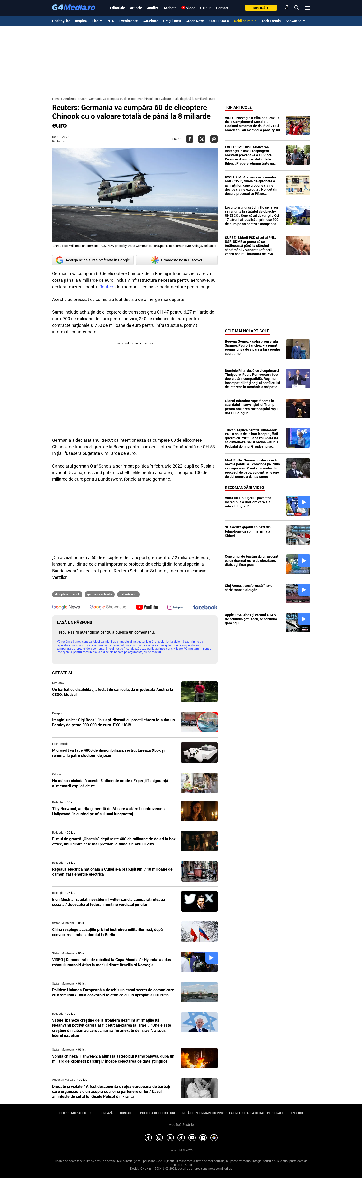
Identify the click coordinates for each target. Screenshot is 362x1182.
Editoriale (117, 8)
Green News (195, 21)
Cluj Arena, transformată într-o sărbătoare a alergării (248, 588)
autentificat (89, 632)
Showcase (293, 21)
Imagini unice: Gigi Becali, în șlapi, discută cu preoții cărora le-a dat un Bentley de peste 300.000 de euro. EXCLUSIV (113, 722)
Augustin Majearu (63, 1079)
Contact (222, 8)
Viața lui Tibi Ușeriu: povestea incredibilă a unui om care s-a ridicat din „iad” (248, 502)
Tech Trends (271, 21)
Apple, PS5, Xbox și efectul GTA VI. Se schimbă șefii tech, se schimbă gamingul (251, 619)
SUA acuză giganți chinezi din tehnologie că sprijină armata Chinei (248, 531)
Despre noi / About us (75, 1113)
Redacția (58, 141)
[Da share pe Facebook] (189, 139)
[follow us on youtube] (147, 607)
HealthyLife (61, 21)
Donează (261, 7)
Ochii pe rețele (245, 21)
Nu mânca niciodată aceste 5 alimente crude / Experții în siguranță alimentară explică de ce (110, 783)
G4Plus (205, 8)
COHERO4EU (219, 21)
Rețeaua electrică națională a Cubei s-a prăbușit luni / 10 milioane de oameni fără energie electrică (112, 872)
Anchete (170, 8)
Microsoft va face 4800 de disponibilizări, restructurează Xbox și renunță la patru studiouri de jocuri (108, 753)
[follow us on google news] (66, 607)
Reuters (106, 286)
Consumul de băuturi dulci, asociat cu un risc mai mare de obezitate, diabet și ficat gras (251, 560)
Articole (136, 8)
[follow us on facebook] (205, 607)
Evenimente (128, 21)
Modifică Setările (181, 1124)
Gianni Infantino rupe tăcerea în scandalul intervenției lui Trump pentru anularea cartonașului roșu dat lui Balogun (251, 407)
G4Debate (150, 21)
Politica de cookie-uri (157, 1113)
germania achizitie (99, 594)
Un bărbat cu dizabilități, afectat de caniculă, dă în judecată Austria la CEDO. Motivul (112, 692)
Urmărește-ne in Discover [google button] (176, 260)
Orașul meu (172, 21)
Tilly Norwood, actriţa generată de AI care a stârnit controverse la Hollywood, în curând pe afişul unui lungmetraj (109, 811)
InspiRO (81, 21)
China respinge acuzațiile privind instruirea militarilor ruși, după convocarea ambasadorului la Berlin (107, 932)
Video (190, 8)
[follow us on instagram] (175, 607)
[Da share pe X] (201, 139)
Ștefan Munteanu (63, 923)
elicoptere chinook (67, 594)
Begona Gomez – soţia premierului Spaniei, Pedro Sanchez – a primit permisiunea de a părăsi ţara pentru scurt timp (252, 347)
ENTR (110, 21)
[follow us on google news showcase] (108, 607)
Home (56, 99)
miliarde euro (128, 594)
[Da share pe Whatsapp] (214, 139)
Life (95, 21)
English (297, 1113)
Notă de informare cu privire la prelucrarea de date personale (233, 1113)
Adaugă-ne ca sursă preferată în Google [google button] (93, 260)
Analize (153, 8)
